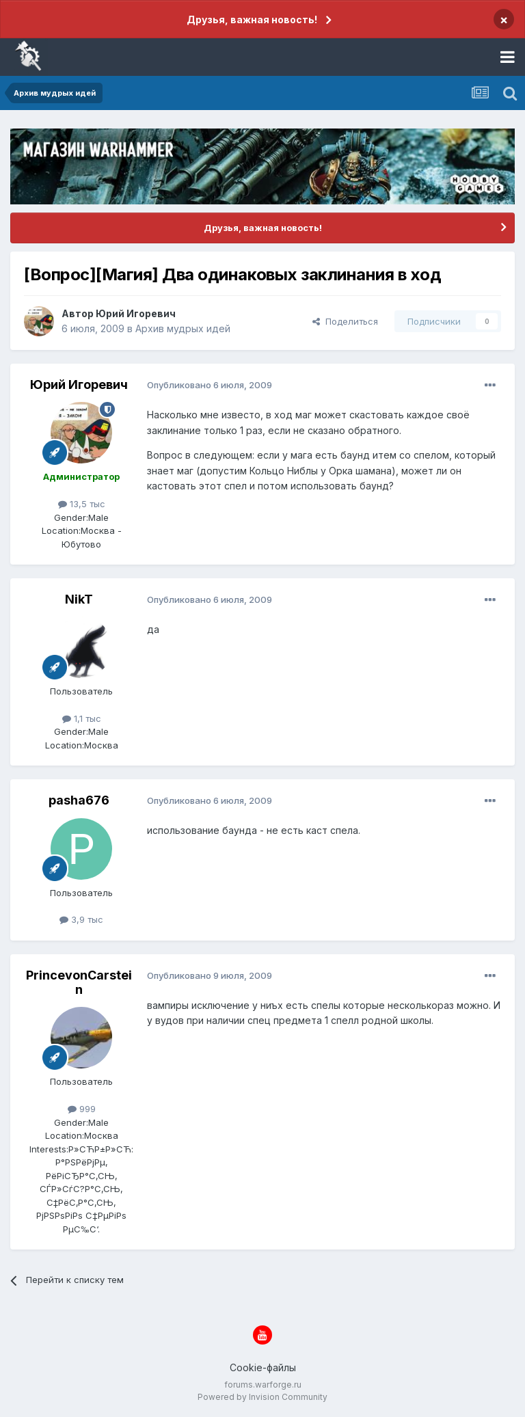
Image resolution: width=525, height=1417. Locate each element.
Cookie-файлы (263, 1367)
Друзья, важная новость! (252, 19)
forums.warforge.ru (262, 1384)
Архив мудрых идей (182, 328)
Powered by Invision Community (262, 1397)
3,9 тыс (81, 919)
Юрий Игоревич (136, 313)
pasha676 (79, 800)
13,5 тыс (81, 503)
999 (82, 1108)
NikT (79, 599)
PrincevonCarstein (79, 982)
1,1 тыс (81, 718)
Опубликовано (209, 384)
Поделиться (345, 321)
